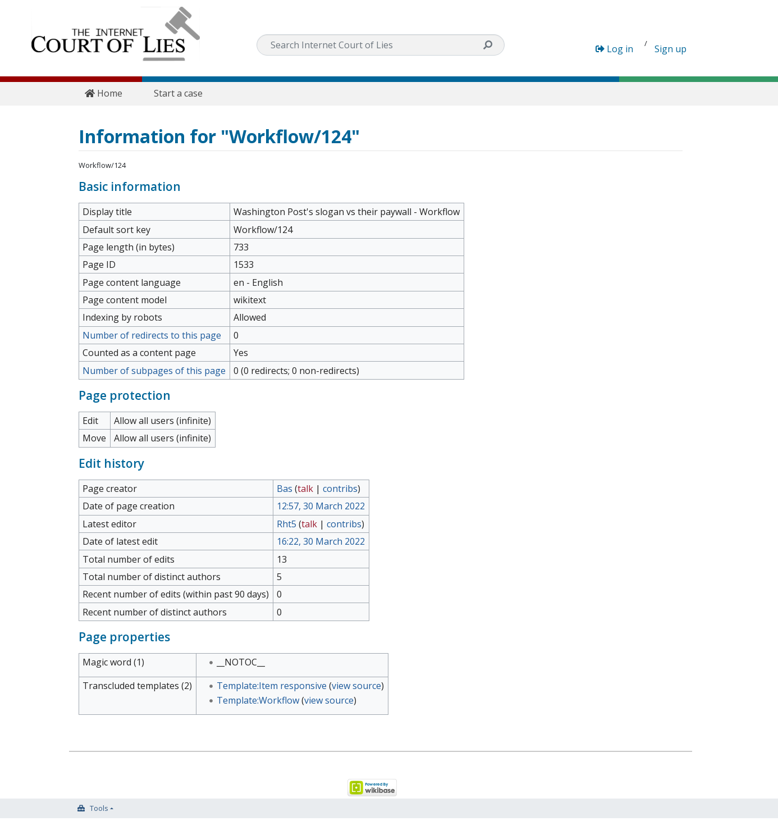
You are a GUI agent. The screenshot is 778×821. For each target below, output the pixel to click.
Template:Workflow (258, 700)
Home (103, 93)
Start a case (178, 93)
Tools (99, 808)
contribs (340, 488)
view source (356, 685)
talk (305, 488)
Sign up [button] (671, 49)
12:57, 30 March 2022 (321, 506)
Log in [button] (614, 49)
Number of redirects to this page (152, 335)
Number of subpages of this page (154, 370)
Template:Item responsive (272, 685)
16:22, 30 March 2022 (321, 541)
